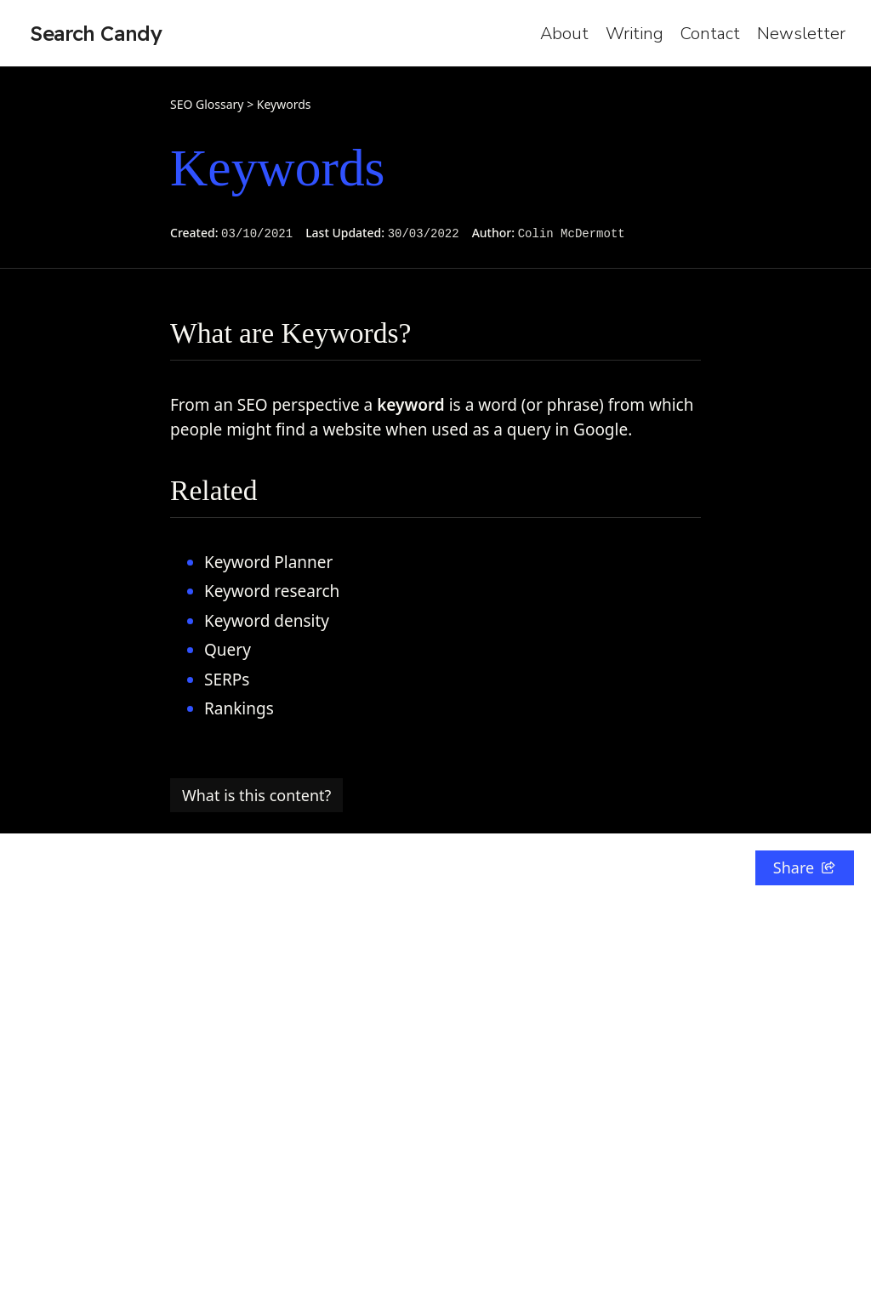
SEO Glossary (207, 104)
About (564, 33)
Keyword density (266, 621)
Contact (710, 33)
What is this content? (256, 795)
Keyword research (271, 591)
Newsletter (801, 33)
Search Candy (96, 33)
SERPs (226, 679)
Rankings (239, 708)
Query (227, 650)
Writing (634, 33)
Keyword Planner (268, 562)
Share (804, 867)
